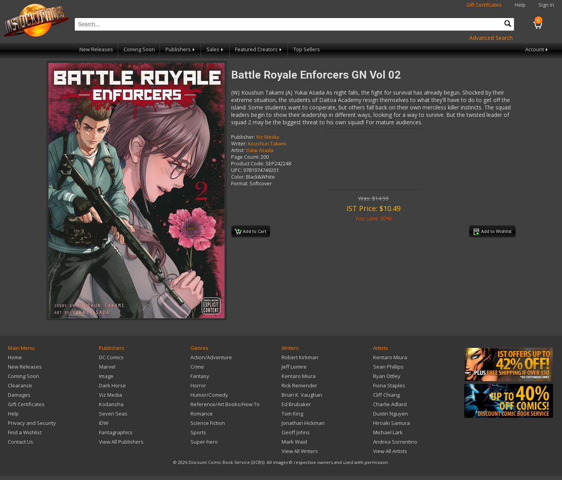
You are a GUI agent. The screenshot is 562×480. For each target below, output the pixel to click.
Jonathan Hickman (303, 422)
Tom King (292, 413)
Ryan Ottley (386, 376)
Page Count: (245, 157)
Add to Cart (250, 231)
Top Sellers (306, 49)
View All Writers (300, 451)
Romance (201, 413)
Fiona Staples (389, 385)
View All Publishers (121, 441)
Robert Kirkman (300, 357)
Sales (215, 49)
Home (15, 357)
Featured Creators (259, 49)
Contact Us (20, 441)
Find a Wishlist (24, 432)
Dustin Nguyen (390, 413)
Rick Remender (299, 385)
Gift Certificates (484, 5)
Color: (238, 177)
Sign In (546, 5)
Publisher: (243, 137)
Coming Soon (139, 49)
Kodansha (111, 404)
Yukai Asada (259, 150)
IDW (103, 422)
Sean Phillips (388, 366)
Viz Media (267, 137)
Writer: (239, 143)
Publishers (180, 49)
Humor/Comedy (209, 394)
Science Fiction (207, 422)
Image (106, 376)
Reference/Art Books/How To (225, 404)
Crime (197, 366)
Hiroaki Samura (391, 422)
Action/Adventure (211, 357)
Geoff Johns (296, 432)
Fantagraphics (116, 432)
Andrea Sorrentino (395, 441)
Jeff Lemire (294, 366)
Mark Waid (294, 441)
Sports (198, 432)
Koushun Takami (267, 143)
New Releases (96, 49)
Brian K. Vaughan (302, 394)
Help (520, 5)
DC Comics (111, 357)
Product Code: (247, 163)
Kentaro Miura (299, 376)
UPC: (236, 170)
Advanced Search (491, 37)
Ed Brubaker (296, 404)
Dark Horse (112, 385)
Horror (198, 385)
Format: (239, 183)
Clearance (20, 385)
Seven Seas (113, 413)
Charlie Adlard (390, 404)
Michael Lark (388, 432)
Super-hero (204, 441)
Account (537, 49)
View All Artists (390, 451)
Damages (19, 394)
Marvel (107, 366)
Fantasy (199, 376)
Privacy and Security (32, 422)
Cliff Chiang (386, 394)
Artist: (237, 150)
